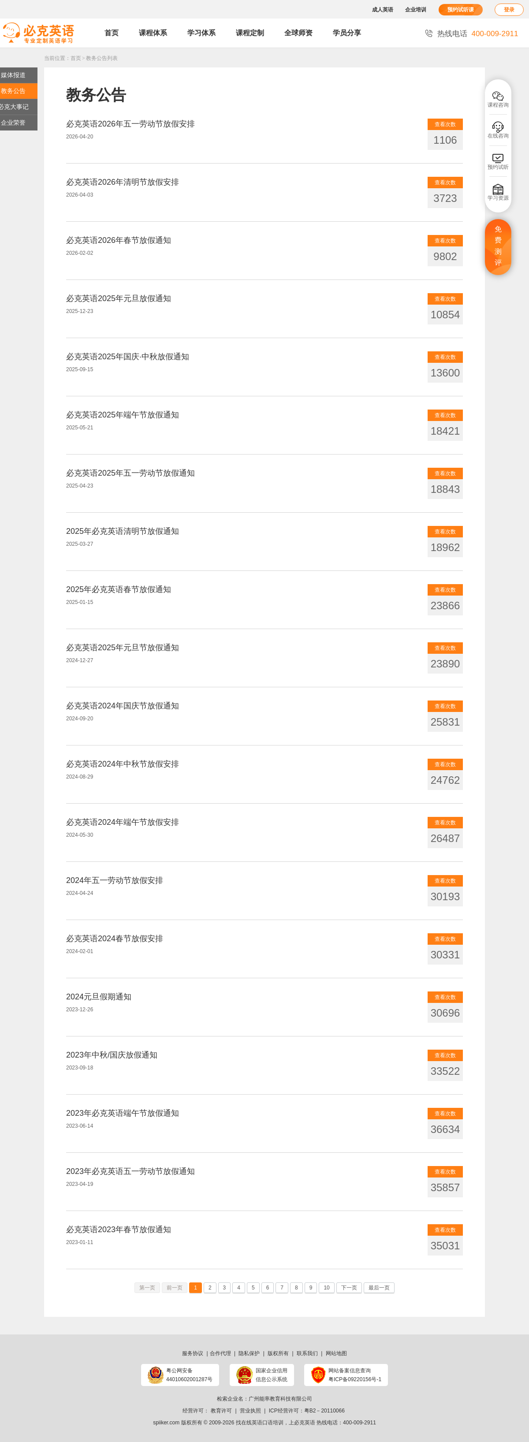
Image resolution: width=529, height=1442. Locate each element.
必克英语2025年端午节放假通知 (122, 414)
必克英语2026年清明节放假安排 (122, 182)
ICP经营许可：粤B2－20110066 (307, 1411)
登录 (509, 10)
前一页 (175, 1288)
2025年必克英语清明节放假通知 (122, 531)
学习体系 (201, 33)
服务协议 (192, 1353)
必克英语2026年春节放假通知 (118, 240)
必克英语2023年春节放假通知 (118, 1229)
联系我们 (307, 1353)
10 (326, 1288)
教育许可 (221, 1411)
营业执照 (250, 1411)
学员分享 (347, 33)
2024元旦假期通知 (98, 996)
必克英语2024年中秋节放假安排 (122, 764)
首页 (111, 33)
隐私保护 (249, 1353)
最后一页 (379, 1288)
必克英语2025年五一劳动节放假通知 (130, 473)
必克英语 (304, 1423)
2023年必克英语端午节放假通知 (122, 1113)
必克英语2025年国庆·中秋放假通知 (127, 356)
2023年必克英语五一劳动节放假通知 (130, 1171)
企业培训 (415, 10)
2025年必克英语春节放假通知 (118, 589)
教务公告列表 (102, 58)
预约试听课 (460, 10)
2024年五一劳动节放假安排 (114, 880)
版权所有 (278, 1353)
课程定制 (250, 33)
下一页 (349, 1288)
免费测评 (498, 246)
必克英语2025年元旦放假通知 (118, 298)
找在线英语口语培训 (259, 1423)
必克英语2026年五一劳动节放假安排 (130, 123)
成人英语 (382, 10)
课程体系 (153, 33)
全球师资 (298, 33)
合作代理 (220, 1353)
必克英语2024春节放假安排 (114, 938)
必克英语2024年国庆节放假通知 (122, 705)
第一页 (147, 1288)
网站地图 (336, 1353)
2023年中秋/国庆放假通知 (111, 1055)
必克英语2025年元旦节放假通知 (122, 647)
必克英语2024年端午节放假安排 (122, 822)
